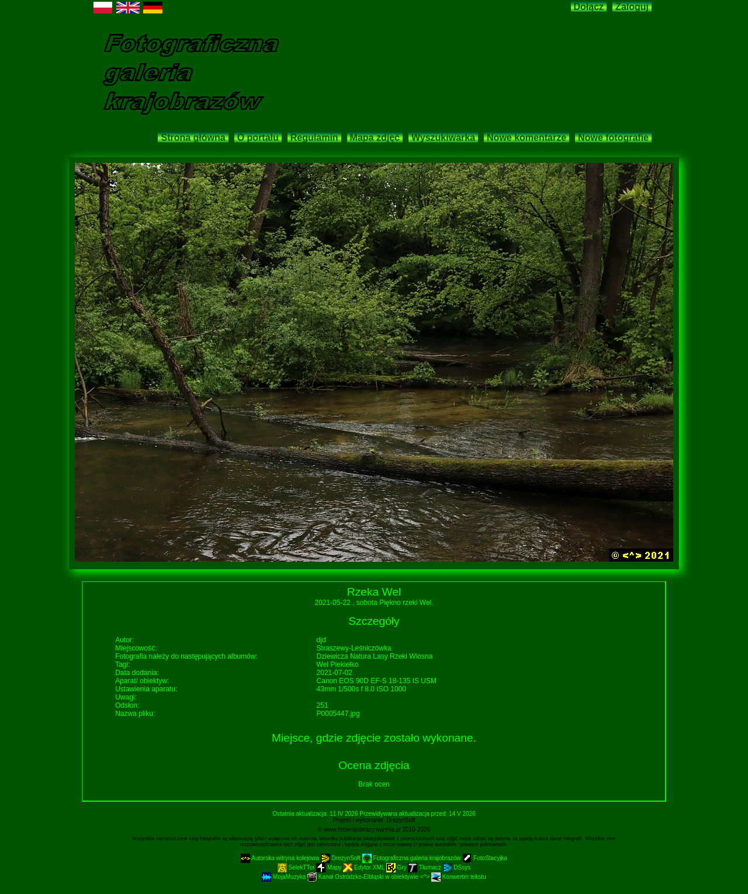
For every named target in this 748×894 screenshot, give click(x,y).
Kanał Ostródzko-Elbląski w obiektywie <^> (369, 877)
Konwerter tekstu (458, 877)
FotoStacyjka (484, 858)
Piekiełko (344, 664)
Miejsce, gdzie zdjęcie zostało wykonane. (374, 738)
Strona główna (193, 137)
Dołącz (589, 7)
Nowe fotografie (613, 137)
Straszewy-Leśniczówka (354, 648)
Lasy (381, 656)
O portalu (258, 137)
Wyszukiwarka (443, 137)
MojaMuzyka (284, 877)
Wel (322, 664)
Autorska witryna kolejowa (281, 858)
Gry (397, 867)
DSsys (457, 867)
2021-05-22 (333, 603)
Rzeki (399, 656)
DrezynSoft (400, 820)
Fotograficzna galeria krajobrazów (412, 858)
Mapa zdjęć (375, 137)
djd (321, 640)
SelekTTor (297, 867)
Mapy (329, 867)
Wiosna (420, 656)
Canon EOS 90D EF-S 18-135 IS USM (377, 681)
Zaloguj (632, 7)
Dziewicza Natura (345, 656)
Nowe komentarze (526, 137)
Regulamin (314, 137)
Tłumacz (425, 867)
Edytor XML (364, 867)
